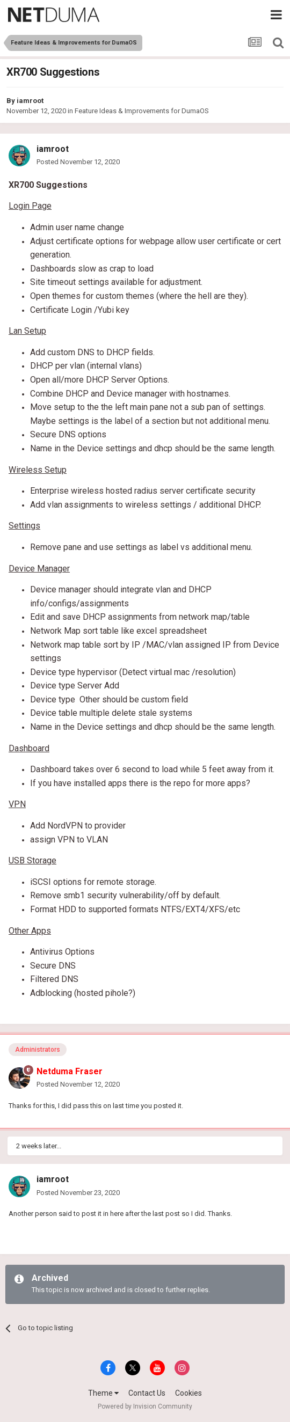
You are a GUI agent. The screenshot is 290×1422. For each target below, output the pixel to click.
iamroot (30, 101)
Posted (78, 162)
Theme (103, 1393)
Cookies (188, 1393)
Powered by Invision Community (145, 1406)
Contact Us (146, 1393)
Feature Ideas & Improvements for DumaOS (142, 111)
